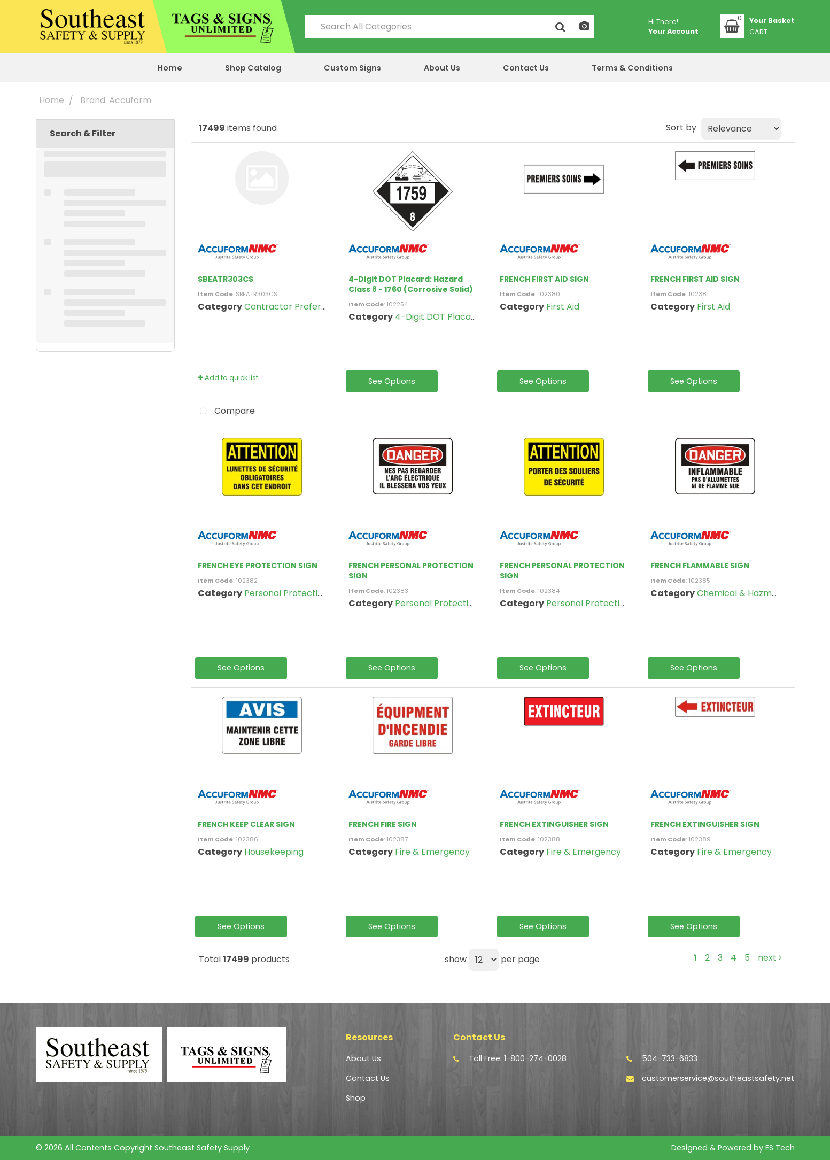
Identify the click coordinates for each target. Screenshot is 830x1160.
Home (170, 68)
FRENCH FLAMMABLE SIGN (699, 565)
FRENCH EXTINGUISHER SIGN (554, 824)
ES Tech (780, 1147)
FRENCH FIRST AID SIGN (544, 279)
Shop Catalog (253, 68)
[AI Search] (584, 26)
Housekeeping (274, 852)
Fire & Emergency (432, 852)
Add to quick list (228, 377)
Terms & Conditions (632, 68)
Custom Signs (352, 68)
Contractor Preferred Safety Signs (316, 306)
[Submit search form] (560, 26)
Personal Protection (286, 593)
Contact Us (526, 68)
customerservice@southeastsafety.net (718, 1078)
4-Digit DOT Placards (439, 317)
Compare (225, 411)
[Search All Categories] (449, 26)
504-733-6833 (669, 1058)
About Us (442, 68)
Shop (356, 1098)
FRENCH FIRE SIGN (382, 824)
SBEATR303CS (225, 279)
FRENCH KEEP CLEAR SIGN (246, 824)
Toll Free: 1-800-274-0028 (518, 1058)
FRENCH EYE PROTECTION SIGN (257, 565)
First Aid (562, 306)
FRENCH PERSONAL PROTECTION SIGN (411, 570)
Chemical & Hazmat (739, 593)
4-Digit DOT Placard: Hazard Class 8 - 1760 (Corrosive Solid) (410, 284)
